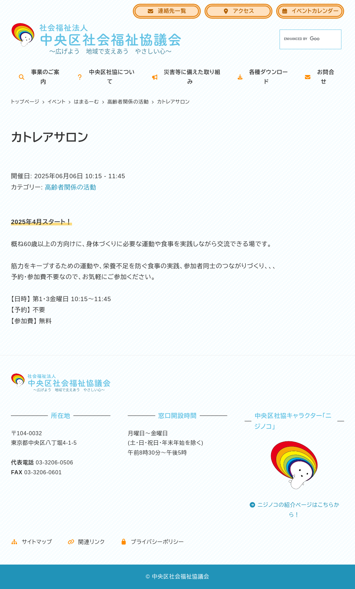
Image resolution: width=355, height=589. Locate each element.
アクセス (238, 11)
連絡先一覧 (166, 11)
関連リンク (86, 542)
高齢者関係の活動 (70, 187)
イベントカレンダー (310, 11)
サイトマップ (31, 542)
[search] (301, 39)
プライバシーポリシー (152, 542)
